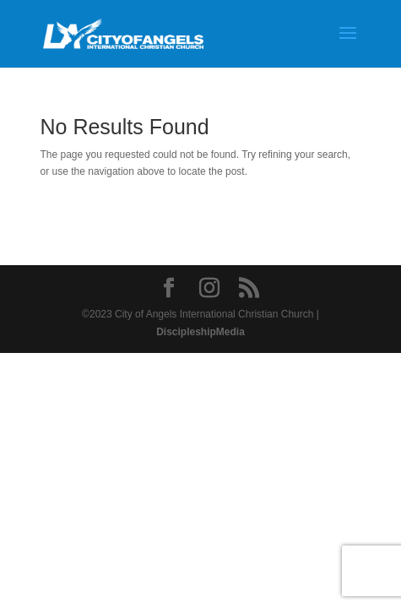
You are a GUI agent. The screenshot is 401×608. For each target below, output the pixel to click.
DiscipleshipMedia (200, 332)
